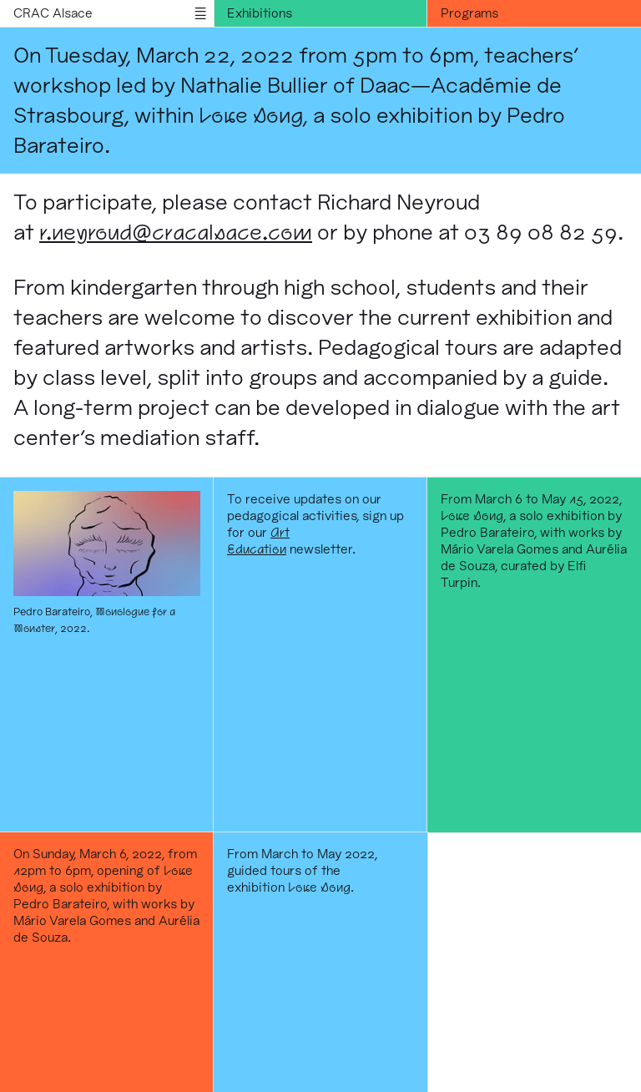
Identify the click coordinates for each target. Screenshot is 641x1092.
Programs (469, 13)
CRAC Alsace (53, 13)
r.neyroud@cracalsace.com (175, 232)
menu (200, 13)
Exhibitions (259, 13)
